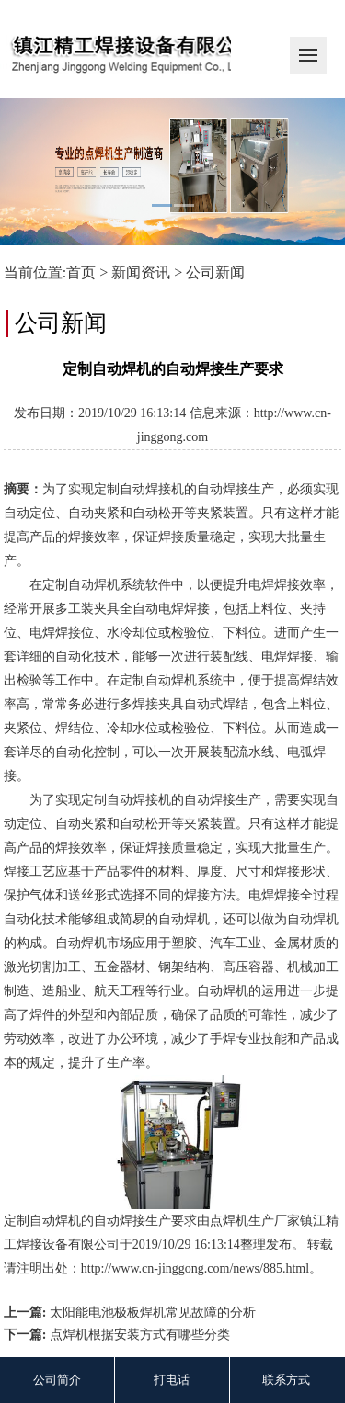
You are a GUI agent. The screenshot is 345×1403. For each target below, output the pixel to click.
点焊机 (229, 1221)
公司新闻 (215, 272)
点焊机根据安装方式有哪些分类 (140, 1334)
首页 (81, 272)
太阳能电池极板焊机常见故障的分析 (153, 1312)
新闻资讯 (140, 272)
